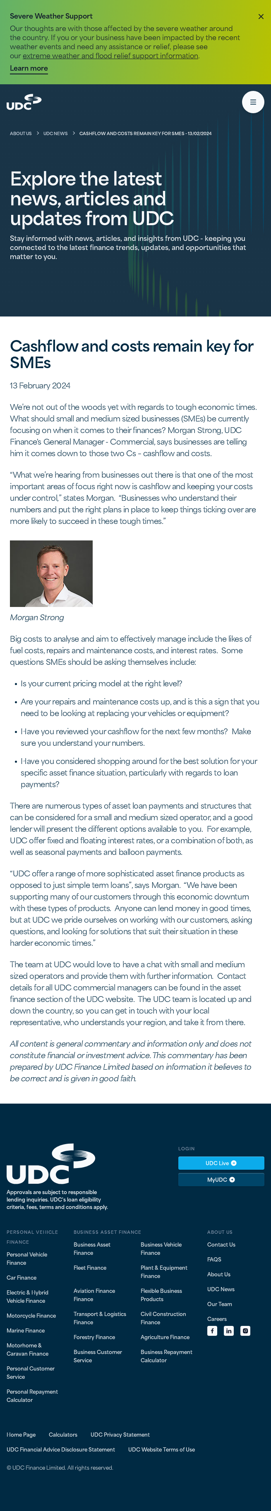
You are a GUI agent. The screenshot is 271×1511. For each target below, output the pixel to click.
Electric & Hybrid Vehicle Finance (27, 1296)
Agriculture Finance (165, 1337)
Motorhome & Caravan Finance (27, 1349)
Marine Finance (26, 1330)
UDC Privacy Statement (120, 1434)
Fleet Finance (90, 1267)
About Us (21, 133)
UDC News (55, 133)
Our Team (219, 1303)
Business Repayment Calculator (166, 1355)
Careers (217, 1318)
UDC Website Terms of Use (161, 1449)
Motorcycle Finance (31, 1315)
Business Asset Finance (92, 1248)
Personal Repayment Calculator (32, 1395)
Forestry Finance (94, 1337)
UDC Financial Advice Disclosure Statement (61, 1449)
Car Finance (21, 1277)
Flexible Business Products (161, 1294)
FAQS (214, 1259)
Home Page (21, 1434)
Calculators (63, 1434)
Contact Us (221, 1244)
